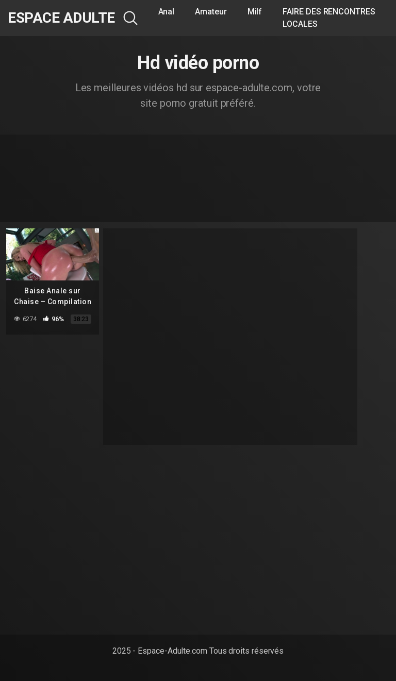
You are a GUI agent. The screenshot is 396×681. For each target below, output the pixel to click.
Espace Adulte (61, 18)
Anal (166, 11)
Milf (255, 11)
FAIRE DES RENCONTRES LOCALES (329, 18)
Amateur (210, 11)
